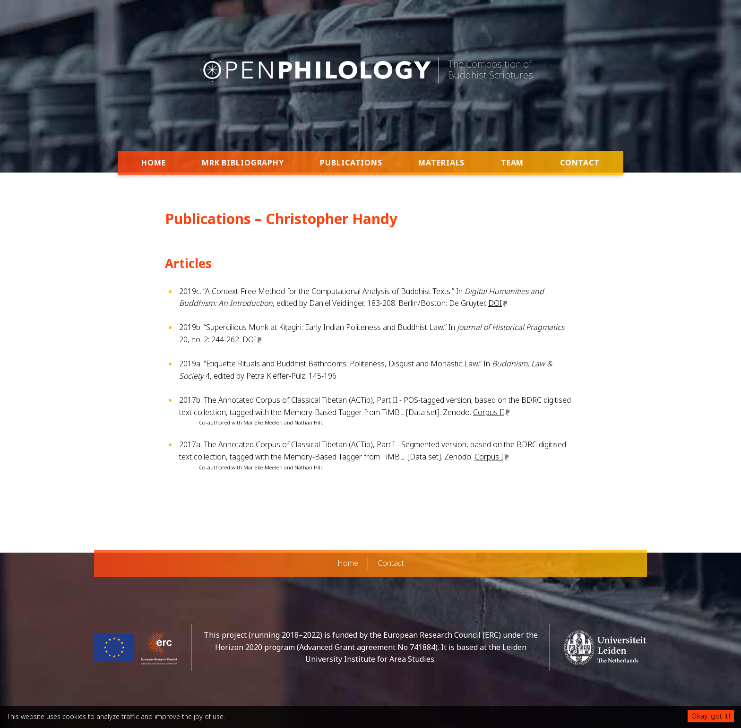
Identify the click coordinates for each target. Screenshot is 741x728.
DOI (495, 303)
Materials (441, 162)
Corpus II (488, 412)
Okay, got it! (710, 715)
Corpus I (488, 456)
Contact (580, 162)
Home (153, 162)
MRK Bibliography (243, 162)
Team (512, 162)
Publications (351, 162)
